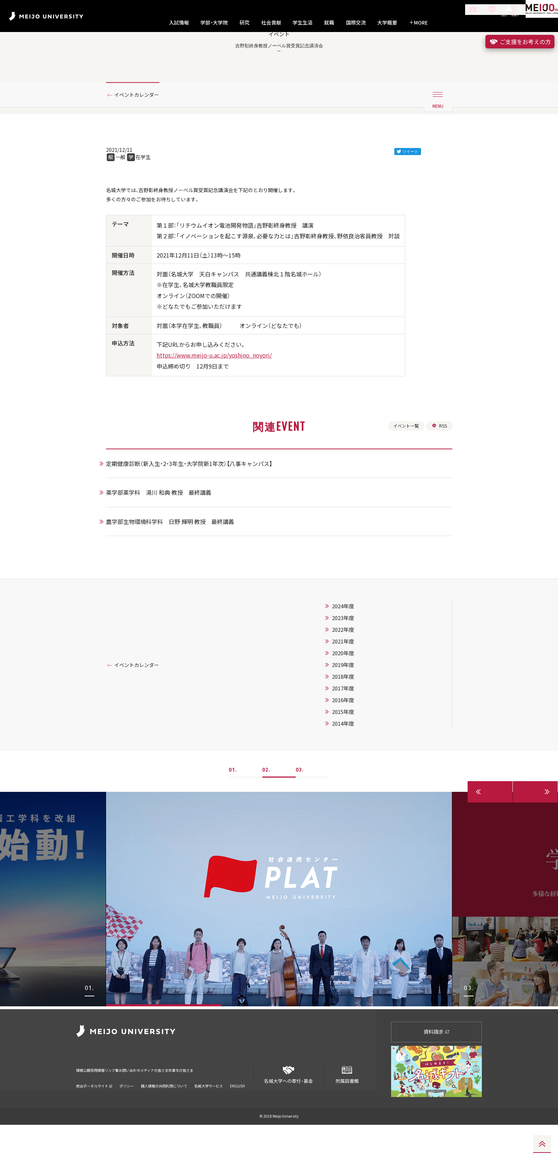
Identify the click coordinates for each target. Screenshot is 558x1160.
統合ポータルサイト (94, 1111)
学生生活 (302, 22)
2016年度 (352, 738)
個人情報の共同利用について (164, 1111)
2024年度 (352, 644)
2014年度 (352, 762)
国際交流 (356, 22)
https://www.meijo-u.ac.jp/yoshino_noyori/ (214, 391)
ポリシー (127, 1111)
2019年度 (352, 703)
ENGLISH (237, 1111)
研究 (244, 22)
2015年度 (352, 750)
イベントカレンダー (141, 125)
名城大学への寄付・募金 (288, 1107)
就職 (329, 22)
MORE (418, 22)
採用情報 (109, 1100)
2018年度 (352, 715)
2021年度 (352, 680)
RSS (438, 462)
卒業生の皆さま (241, 1100)
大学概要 (387, 22)
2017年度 (352, 727)
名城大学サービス (208, 1111)
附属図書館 (347, 1107)
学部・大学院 (214, 22)
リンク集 (134, 1100)
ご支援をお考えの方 (520, 41)
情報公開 (85, 1100)
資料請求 (436, 1067)
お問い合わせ (163, 1100)
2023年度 (352, 656)
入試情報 (179, 22)
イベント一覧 (402, 462)
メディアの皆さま (200, 1100)
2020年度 (352, 691)
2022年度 (352, 668)
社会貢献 (271, 22)
